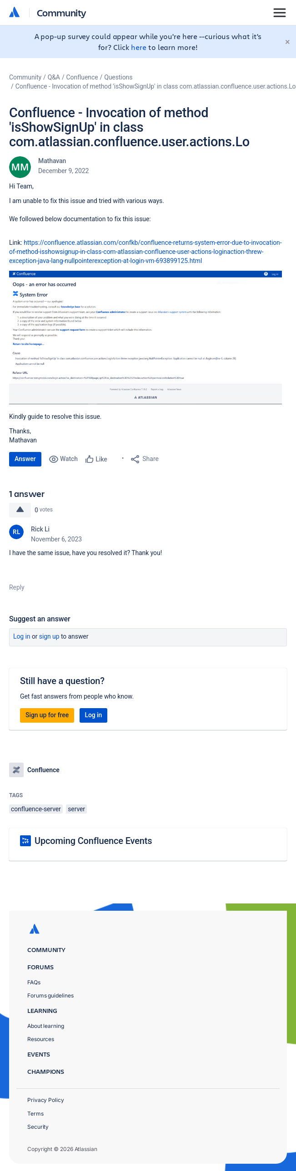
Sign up (49, 636)
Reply (17, 587)
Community (61, 12)
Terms (35, 1113)
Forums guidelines (50, 995)
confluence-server (36, 809)
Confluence (82, 77)
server (76, 809)
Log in (21, 636)
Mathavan (52, 160)
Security (38, 1126)
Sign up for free (47, 715)
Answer (25, 458)
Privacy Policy (45, 1100)
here (138, 47)
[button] (145, 337)
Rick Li (40, 529)
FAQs (33, 982)
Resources (40, 1039)
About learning (45, 1025)
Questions (118, 77)
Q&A (54, 77)
